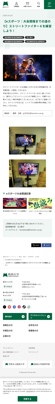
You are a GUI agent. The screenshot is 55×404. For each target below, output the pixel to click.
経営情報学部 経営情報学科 (14, 37)
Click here (29, 391)
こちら (8, 386)
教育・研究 (22, 257)
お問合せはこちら (28, 287)
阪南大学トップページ (9, 257)
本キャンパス (7, 282)
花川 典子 (30, 37)
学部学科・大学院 (33, 257)
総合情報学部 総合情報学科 (36, 41)
